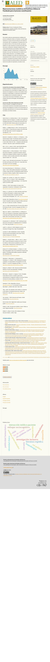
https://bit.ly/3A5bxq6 (23, 196)
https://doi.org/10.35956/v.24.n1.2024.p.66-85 (14, 23)
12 (14, 357)
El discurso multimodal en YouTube (23, 324)
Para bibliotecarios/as (7, 388)
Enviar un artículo (7, 376)
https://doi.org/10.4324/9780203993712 (11, 271)
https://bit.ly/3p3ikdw (18, 308)
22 (27, 357)
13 (15, 357)
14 (17, 357)
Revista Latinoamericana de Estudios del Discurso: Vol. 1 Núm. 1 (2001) (23, 341)
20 (24, 357)
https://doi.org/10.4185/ (11, 124)
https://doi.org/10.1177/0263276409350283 (11, 236)
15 (18, 357)
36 (44, 357)
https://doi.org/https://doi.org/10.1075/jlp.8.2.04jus (17, 208)
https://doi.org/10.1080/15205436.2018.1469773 (12, 218)
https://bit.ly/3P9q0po (18, 224)
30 (37, 357)
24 (29, 357)
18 (22, 357)
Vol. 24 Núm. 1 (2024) (15, 4)
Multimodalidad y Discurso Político (19, 327)
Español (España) (6, 398)
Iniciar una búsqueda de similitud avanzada (18, 360)
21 (26, 357)
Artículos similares (7, 318)
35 (43, 357)
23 (28, 357)
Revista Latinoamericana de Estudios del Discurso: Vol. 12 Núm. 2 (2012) (31, 339)
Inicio (4, 4)
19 (23, 357)
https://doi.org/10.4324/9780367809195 (11, 165)
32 (39, 357)
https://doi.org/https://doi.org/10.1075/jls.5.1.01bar (13, 134)
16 (19, 357)
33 (41, 357)
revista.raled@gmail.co (8, 467)
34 (42, 357)
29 (36, 357)
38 (47, 357)
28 (34, 357)
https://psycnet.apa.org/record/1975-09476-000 (12, 188)
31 (38, 357)
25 (31, 357)
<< (3, 357)
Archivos (7, 4)
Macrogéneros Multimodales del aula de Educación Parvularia (32, 329)
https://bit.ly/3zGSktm (23, 199)
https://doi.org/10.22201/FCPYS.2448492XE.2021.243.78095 (15, 280)
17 (21, 357)
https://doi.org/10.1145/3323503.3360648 (11, 255)
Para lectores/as (6, 384)
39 (48, 357)
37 (46, 357)
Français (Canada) (6, 402)
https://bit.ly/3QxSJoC (14, 299)
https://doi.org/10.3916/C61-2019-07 (11, 174)
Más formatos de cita (35, 60)
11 (13, 357)
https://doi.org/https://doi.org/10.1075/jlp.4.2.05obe (13, 265)
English (4, 396)
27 (33, 357)
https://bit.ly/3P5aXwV (7, 285)
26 (32, 357)
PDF (33, 40)
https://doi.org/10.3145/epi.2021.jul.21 (10, 246)
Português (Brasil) (6, 400)
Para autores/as (6, 386)
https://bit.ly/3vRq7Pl (10, 303)
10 (12, 357)
